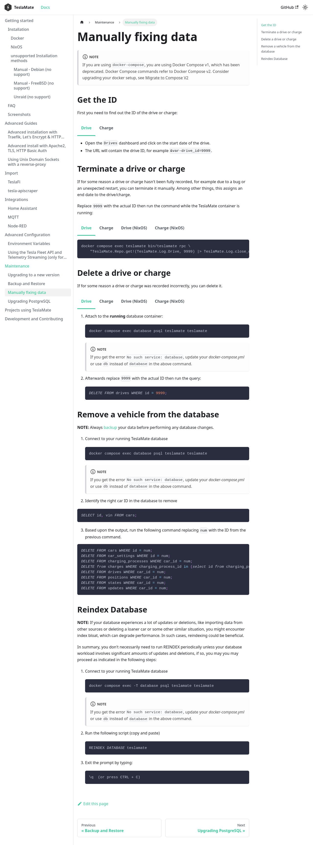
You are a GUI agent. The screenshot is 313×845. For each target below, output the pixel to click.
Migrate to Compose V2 (166, 77)
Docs (45, 7)
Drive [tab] (86, 128)
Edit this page (92, 803)
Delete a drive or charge (278, 39)
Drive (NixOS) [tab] (134, 228)
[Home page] (82, 22)
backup (110, 427)
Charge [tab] (106, 128)
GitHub (289, 7)
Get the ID (268, 25)
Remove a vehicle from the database (280, 49)
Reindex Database (274, 58)
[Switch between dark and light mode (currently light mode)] (305, 7)
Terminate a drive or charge (281, 32)
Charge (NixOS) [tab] (169, 228)
